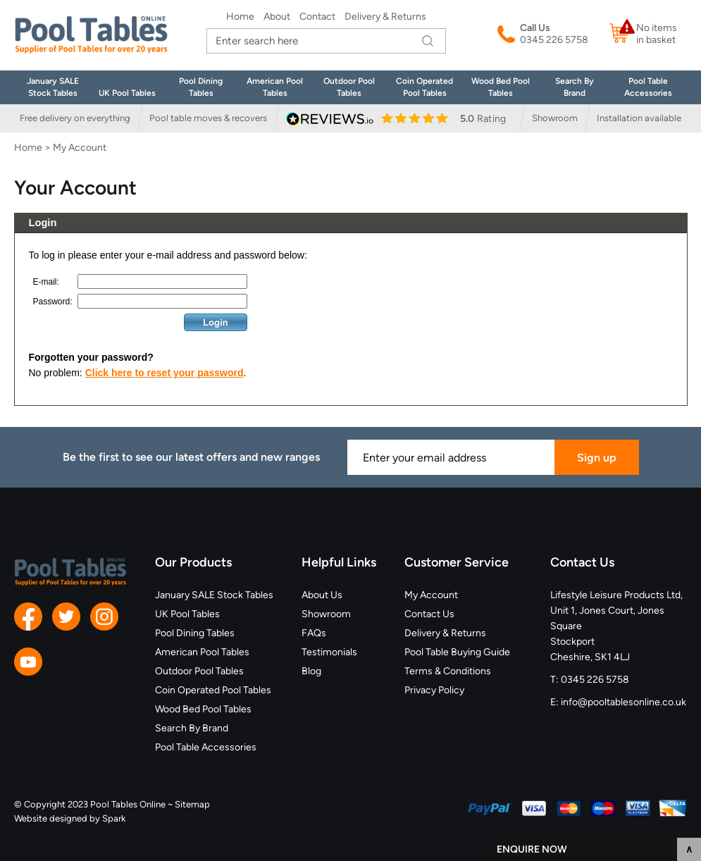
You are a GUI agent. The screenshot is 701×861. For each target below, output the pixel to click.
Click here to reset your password (164, 372)
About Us (322, 595)
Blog (311, 671)
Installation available (639, 118)
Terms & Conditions (447, 671)
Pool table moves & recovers (208, 118)
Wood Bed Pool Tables (203, 709)
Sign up (596, 457)
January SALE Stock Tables (214, 595)
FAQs (314, 633)
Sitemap (192, 804)
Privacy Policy (434, 690)
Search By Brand (191, 728)
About (276, 17)
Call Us (535, 28)
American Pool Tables (202, 652)
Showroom (555, 118)
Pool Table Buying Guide (457, 652)
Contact (317, 17)
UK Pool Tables (127, 93)
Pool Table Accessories (205, 747)
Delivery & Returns (385, 17)
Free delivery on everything (75, 118)
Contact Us (429, 614)
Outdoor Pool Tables (199, 671)
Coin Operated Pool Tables (213, 690)
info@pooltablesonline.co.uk (623, 702)
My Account (431, 595)
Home (240, 17)
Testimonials (329, 652)
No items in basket (656, 34)
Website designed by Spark (69, 818)
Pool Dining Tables (195, 633)
